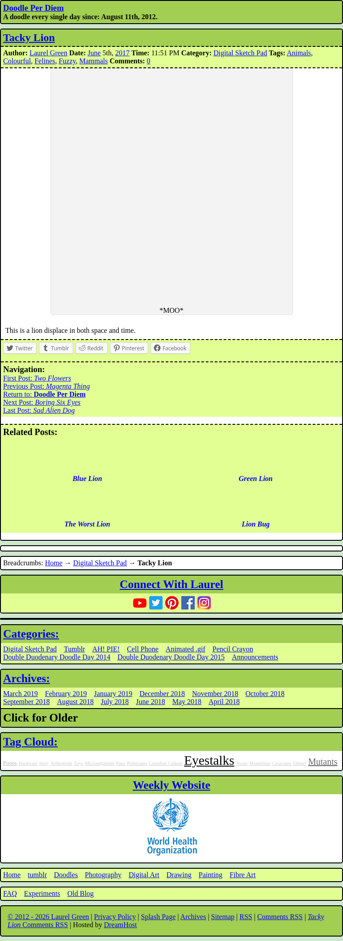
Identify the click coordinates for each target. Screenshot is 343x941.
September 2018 (26, 701)
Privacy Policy (115, 916)
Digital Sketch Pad (240, 53)
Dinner (299, 763)
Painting (210, 875)
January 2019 (113, 693)
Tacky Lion (29, 37)
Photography (103, 875)
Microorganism (99, 763)
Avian (241, 763)
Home (54, 563)
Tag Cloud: (30, 741)
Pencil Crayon (233, 649)
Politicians (137, 763)
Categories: (31, 633)
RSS (245, 916)
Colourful (17, 61)
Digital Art (144, 875)
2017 (122, 53)
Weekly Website (171, 785)
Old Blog (80, 893)
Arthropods (61, 763)
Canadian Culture (165, 763)
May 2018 (186, 701)
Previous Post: (46, 386)
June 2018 (150, 701)
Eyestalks (209, 760)
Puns (120, 763)
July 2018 (115, 701)
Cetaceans (281, 763)
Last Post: (39, 410)
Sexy (44, 763)
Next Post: (41, 402)
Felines (44, 61)
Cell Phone (143, 649)
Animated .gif (185, 649)
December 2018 (162, 693)
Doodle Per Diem (33, 7)
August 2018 (75, 701)
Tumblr (74, 649)
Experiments (42, 893)
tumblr (37, 875)
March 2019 (20, 693)
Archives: (26, 678)
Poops (10, 763)
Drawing (179, 875)
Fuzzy (67, 61)
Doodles (66, 875)
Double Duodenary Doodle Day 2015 (171, 657)
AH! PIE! (106, 649)
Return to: (44, 394)
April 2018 (224, 701)
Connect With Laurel (171, 584)
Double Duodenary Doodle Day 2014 (56, 657)
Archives (193, 916)
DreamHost (120, 925)
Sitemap (222, 916)
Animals (299, 53)
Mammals (93, 61)
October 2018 (265, 693)
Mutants (323, 762)
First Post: (37, 378)
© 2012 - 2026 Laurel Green (48, 916)
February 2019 (66, 693)
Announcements (255, 657)
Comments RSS (280, 916)
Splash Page (158, 916)
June (94, 53)
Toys (78, 763)
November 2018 (215, 693)
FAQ (10, 893)
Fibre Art (242, 875)
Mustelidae (259, 763)
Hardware (28, 763)
